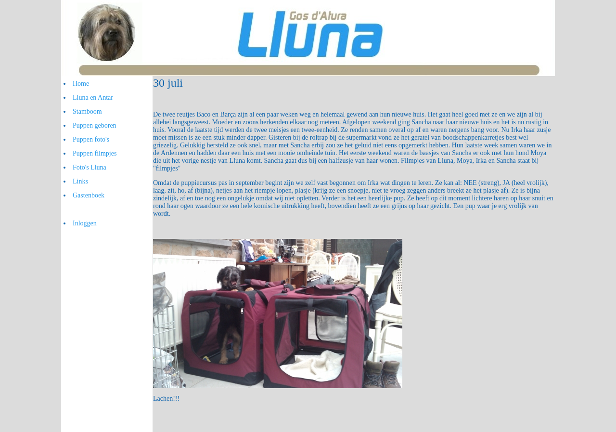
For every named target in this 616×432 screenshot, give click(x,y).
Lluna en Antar (93, 97)
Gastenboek (88, 195)
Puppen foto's (91, 139)
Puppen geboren (94, 125)
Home (81, 83)
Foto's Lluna (89, 167)
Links (80, 181)
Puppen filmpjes (94, 153)
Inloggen (85, 223)
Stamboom (87, 111)
